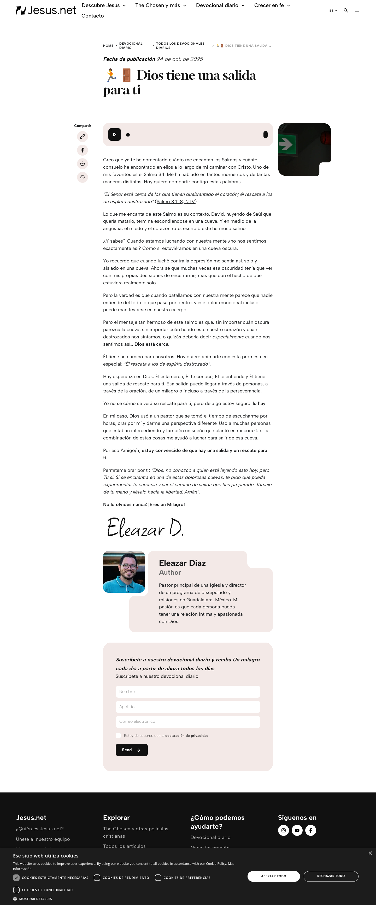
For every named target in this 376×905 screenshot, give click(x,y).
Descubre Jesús (104, 5)
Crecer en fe (273, 5)
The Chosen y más (161, 5)
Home (108, 46)
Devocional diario (221, 5)
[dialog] (188, 876)
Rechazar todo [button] (331, 876)
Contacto (92, 16)
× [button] (370, 853)
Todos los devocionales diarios (180, 46)
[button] (126, 898)
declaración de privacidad (186, 735)
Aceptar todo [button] (273, 876)
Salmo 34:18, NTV (176, 201)
